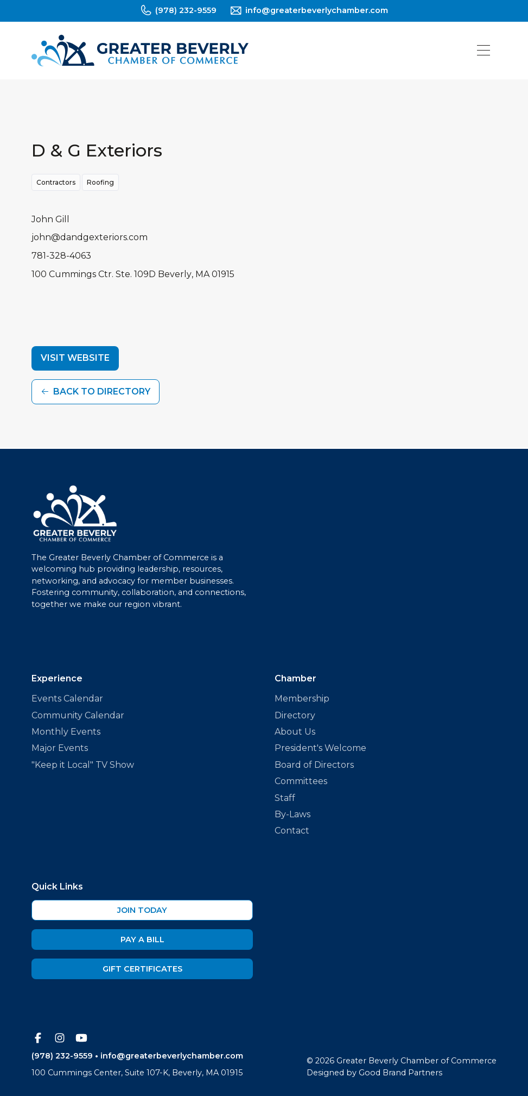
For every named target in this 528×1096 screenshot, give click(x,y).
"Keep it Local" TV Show (82, 765)
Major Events (59, 748)
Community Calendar (77, 715)
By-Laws (292, 814)
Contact (292, 830)
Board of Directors (314, 765)
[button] (483, 50)
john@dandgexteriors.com (89, 237)
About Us (295, 732)
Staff (285, 798)
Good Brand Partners (400, 1073)
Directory (295, 715)
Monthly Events (65, 732)
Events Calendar (67, 698)
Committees (301, 781)
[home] (140, 50)
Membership (302, 698)
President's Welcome (320, 748)
